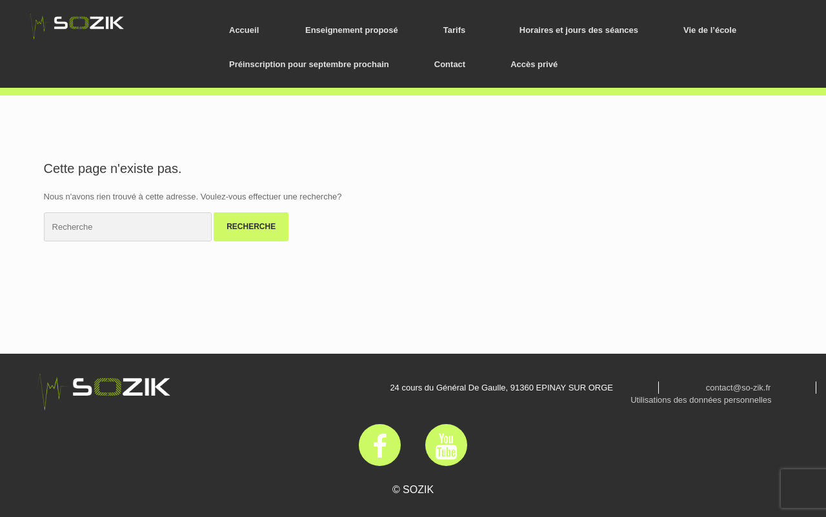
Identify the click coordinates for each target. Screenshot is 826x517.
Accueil (244, 30)
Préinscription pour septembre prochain (309, 64)
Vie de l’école (709, 30)
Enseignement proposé (351, 30)
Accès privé (534, 64)
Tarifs (454, 30)
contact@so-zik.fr (738, 387)
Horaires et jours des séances (578, 30)
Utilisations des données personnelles (700, 400)
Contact (449, 64)
